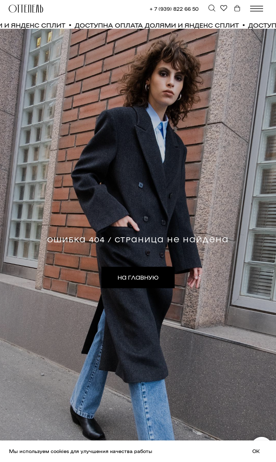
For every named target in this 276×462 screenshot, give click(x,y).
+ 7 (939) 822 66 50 (174, 8)
